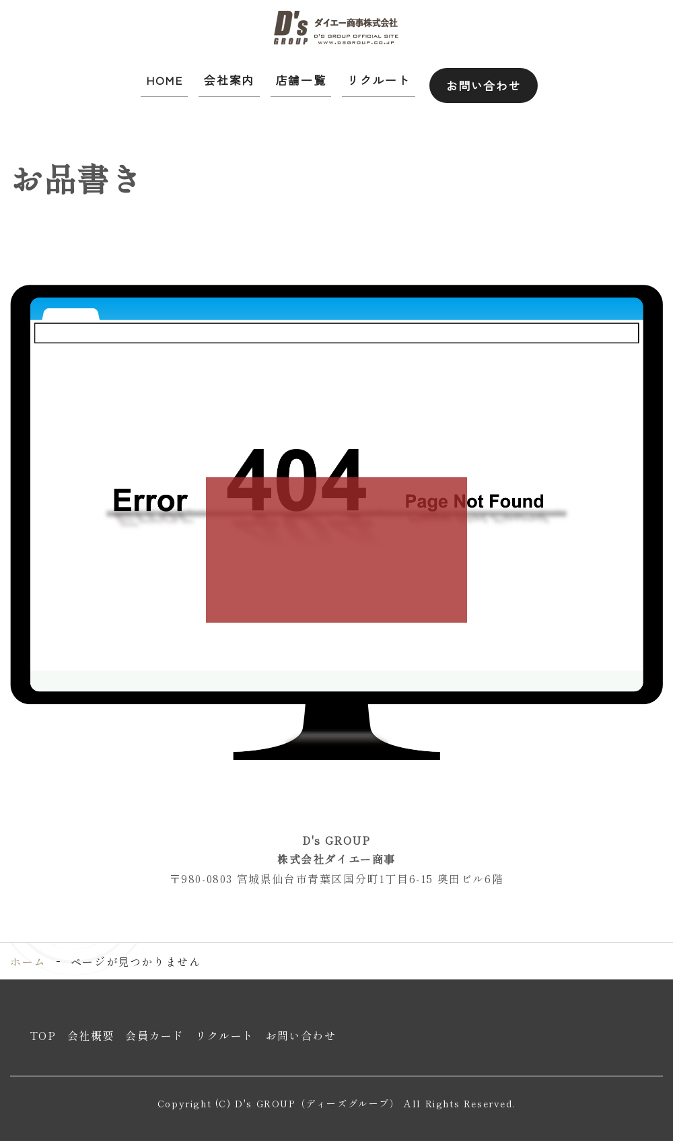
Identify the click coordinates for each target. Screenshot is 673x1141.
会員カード (154, 1030)
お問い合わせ (478, 77)
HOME (164, 77)
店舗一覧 (295, 77)
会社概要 (90, 1030)
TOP (43, 1030)
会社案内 (226, 77)
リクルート (370, 77)
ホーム (28, 956)
